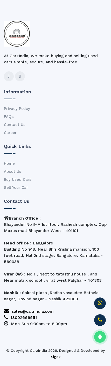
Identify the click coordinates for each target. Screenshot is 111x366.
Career (10, 132)
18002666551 (20, 317)
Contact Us (14, 124)
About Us (12, 171)
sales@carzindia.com (29, 311)
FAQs (9, 116)
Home (9, 163)
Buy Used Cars (17, 179)
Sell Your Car (16, 187)
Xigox (56, 357)
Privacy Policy (17, 108)
